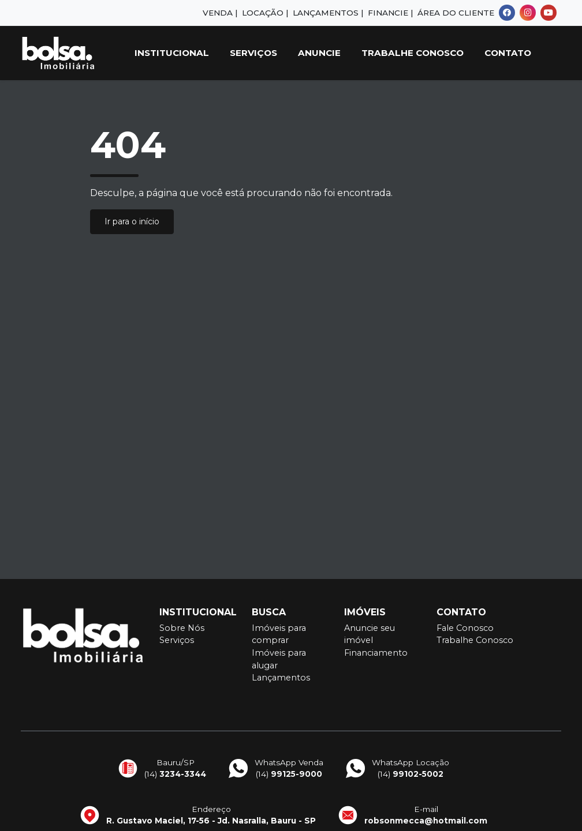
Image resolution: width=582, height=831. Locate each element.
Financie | (390, 12)
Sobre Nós (181, 628)
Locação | (265, 12)
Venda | (220, 12)
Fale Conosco (465, 628)
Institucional (172, 52)
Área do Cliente (455, 12)
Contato (507, 52)
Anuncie (319, 52)
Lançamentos (281, 677)
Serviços (253, 52)
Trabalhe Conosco (412, 52)
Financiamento (376, 653)
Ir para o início (132, 221)
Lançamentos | (328, 12)
